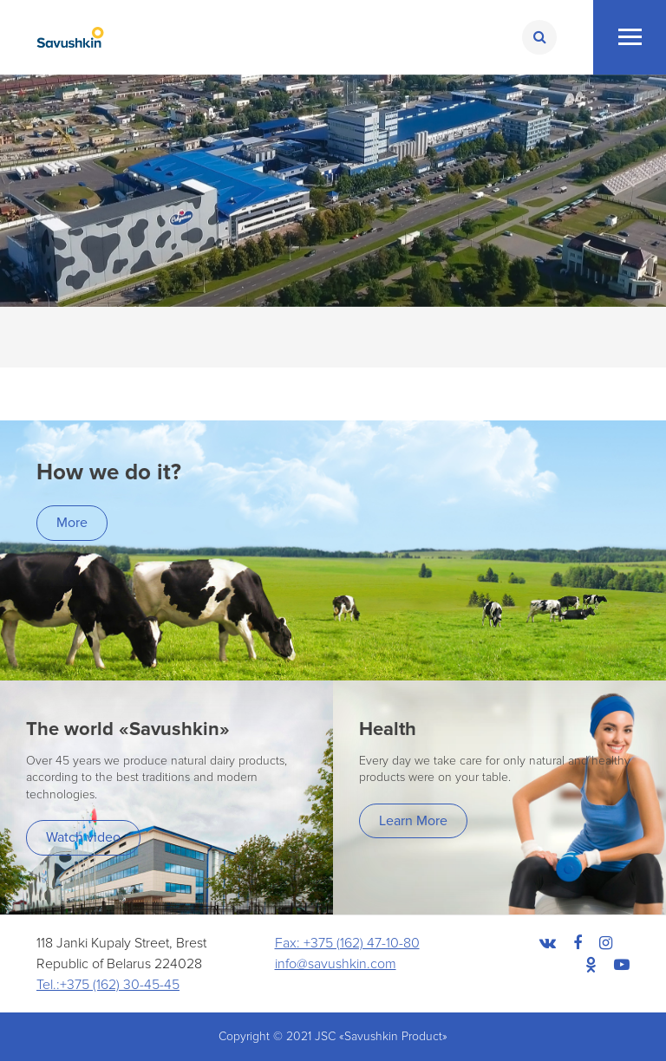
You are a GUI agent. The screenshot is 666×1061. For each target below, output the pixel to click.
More (72, 522)
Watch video (83, 837)
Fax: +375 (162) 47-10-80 (347, 943)
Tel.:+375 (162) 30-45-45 (108, 984)
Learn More (413, 821)
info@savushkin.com (335, 964)
